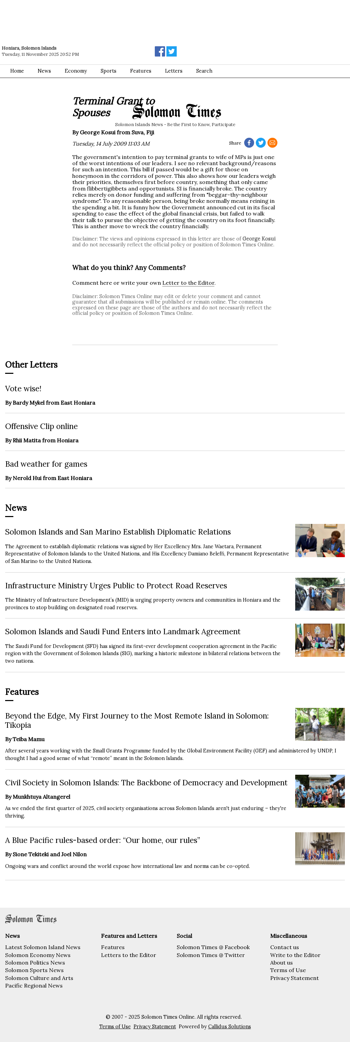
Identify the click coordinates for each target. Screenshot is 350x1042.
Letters (174, 71)
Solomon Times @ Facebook (213, 947)
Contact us (284, 947)
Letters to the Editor (128, 955)
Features (140, 71)
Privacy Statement (294, 977)
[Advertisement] (97, 18)
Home (17, 71)
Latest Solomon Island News (42, 947)
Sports (108, 71)
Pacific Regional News (34, 985)
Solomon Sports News (34, 970)
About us (281, 962)
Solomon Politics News (35, 962)
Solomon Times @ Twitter (211, 955)
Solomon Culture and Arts (39, 977)
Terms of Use (288, 970)
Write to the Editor (295, 955)
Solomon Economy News (38, 955)
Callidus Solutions (229, 1026)
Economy (76, 71)
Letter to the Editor (188, 282)
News (44, 71)
